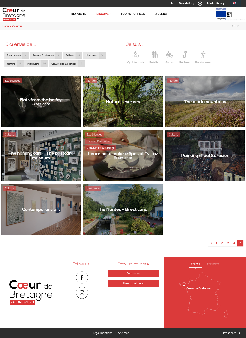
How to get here (133, 283)
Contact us (133, 273)
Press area (229, 333)
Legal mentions (102, 333)
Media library (215, 3)
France (195, 263)
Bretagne (213, 263)
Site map (123, 333)
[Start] (211, 243)
